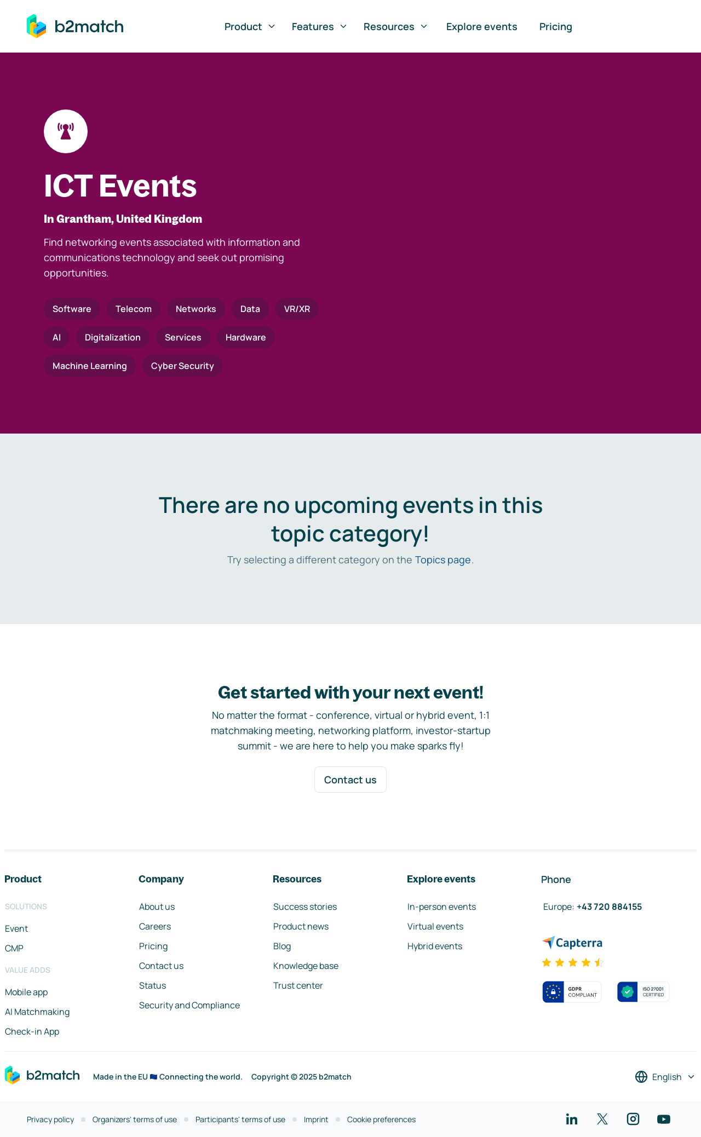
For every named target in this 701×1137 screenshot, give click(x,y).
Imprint (316, 1119)
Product (251, 26)
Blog (282, 946)
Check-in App (32, 1031)
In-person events (441, 907)
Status (152, 985)
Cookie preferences (381, 1119)
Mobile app (26, 992)
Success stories (305, 907)
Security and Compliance (189, 1005)
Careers (155, 926)
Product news (301, 926)
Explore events (482, 26)
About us (157, 907)
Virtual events (435, 926)
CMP (14, 948)
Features (320, 26)
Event (16, 928)
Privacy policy (50, 1119)
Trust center (298, 985)
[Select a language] (665, 1077)
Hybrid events (434, 946)
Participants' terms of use (240, 1119)
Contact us (350, 779)
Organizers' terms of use (135, 1119)
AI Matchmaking (37, 1012)
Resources (396, 26)
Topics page (443, 559)
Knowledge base (305, 966)
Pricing (555, 26)
